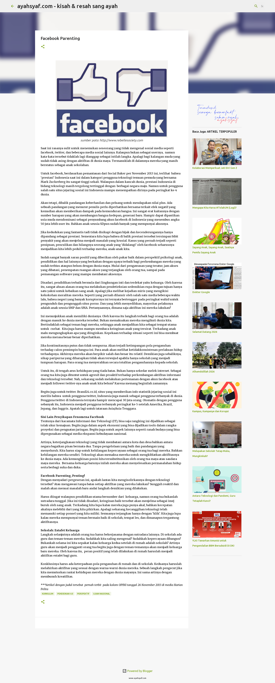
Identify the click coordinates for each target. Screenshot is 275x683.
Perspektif (83, 594)
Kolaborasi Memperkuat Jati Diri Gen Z (214, 168)
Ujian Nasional (101, 594)
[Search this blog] (246, 6)
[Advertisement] (217, 610)
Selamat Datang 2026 (204, 331)
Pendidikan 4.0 (65, 594)
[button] (43, 46)
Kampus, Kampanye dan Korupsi (210, 411)
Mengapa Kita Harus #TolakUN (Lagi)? (214, 207)
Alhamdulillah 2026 (203, 371)
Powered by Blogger (137, 671)
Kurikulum (47, 594)
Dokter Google (201, 292)
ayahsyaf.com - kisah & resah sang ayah (67, 6)
